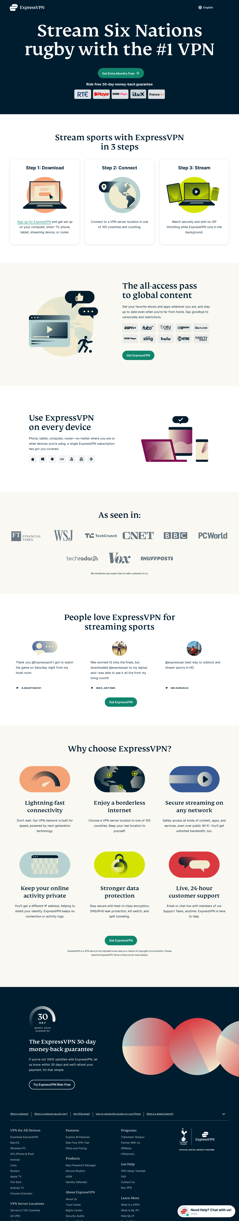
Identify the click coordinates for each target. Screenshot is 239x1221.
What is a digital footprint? (160, 1128)
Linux (13, 1179)
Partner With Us (130, 1156)
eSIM (69, 1190)
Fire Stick (16, 1196)
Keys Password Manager (81, 1179)
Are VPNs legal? (81, 1128)
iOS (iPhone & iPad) (22, 1168)
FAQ (123, 1190)
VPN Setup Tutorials (133, 1185)
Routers (15, 1185)
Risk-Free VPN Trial (77, 1156)
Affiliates (126, 1162)
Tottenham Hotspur (133, 1151)
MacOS (14, 1156)
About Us (71, 1213)
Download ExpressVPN (24, 1151)
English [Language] (202, 7)
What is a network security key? (51, 1128)
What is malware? (19, 1128)
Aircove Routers (75, 1185)
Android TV (17, 1202)
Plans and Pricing (76, 1162)
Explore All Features (78, 1151)
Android (15, 1173)
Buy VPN (126, 1201)
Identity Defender (76, 1196)
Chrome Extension (21, 1207)
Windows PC (18, 1162)
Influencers (127, 1168)
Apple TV (15, 1190)
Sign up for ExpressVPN (34, 229)
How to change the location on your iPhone (118, 1128)
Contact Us (128, 1196)
